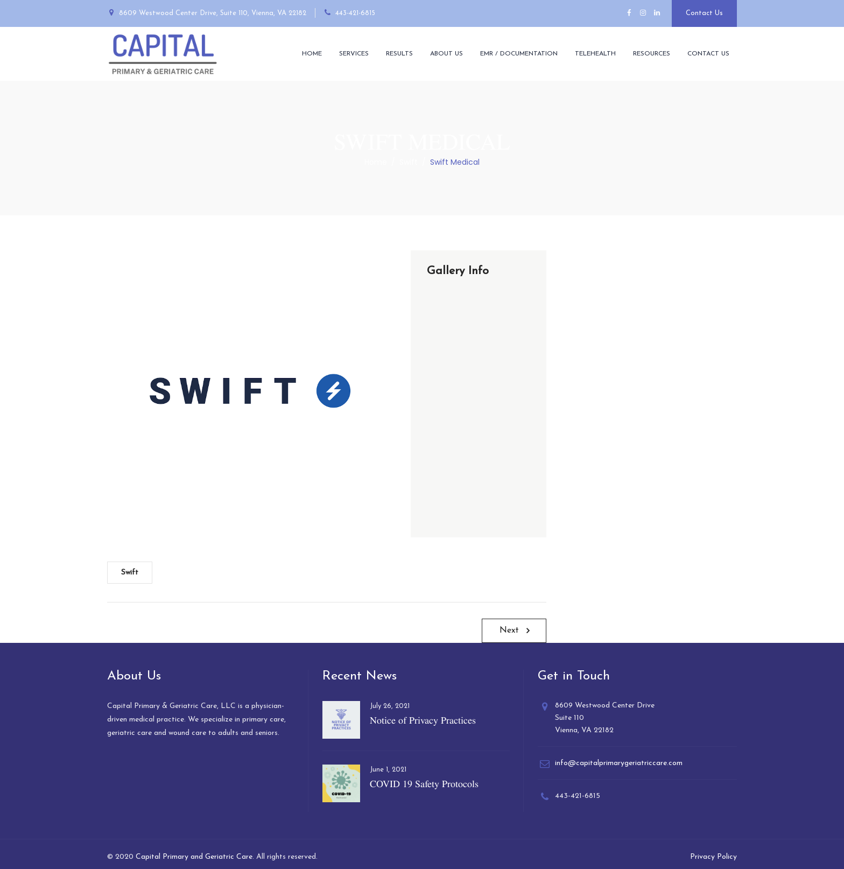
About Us (446, 54)
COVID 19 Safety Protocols (424, 783)
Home (312, 54)
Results (399, 54)
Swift (129, 573)
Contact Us (704, 13)
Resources (651, 54)
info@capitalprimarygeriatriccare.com (619, 763)
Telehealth (595, 54)
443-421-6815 (355, 13)
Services (354, 54)
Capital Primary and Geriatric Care (194, 857)
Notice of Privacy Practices (423, 720)
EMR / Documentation (519, 54)
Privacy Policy (713, 857)
